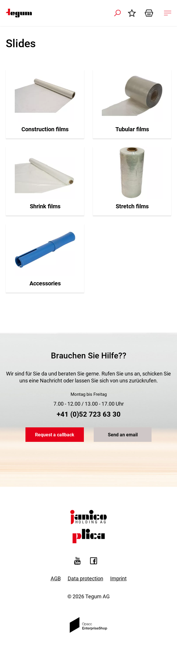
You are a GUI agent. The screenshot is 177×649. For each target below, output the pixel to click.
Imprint (118, 578)
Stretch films (132, 206)
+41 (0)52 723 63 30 (89, 414)
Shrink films (45, 206)
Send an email (123, 434)
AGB (56, 578)
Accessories (45, 283)
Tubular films (132, 129)
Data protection (85, 578)
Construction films (45, 129)
